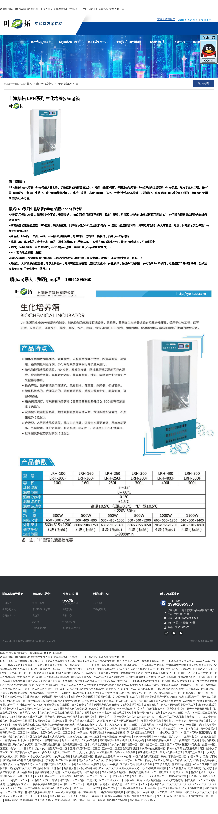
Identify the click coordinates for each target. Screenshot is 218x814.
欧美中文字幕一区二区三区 (17, 673)
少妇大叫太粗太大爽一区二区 (59, 752)
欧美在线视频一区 (83, 756)
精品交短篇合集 (198, 665)
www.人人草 (203, 661)
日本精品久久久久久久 (182, 661)
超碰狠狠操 (131, 665)
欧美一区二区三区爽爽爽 (39, 688)
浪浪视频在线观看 (148, 752)
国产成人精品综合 (72, 772)
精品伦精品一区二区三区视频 (89, 800)
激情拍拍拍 (204, 676)
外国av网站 (195, 756)
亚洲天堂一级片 (194, 752)
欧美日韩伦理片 (143, 736)
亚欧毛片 (52, 692)
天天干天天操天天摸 (142, 700)
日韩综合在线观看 (176, 776)
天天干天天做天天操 (198, 708)
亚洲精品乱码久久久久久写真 (17, 744)
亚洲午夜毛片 (192, 736)
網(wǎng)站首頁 (41, 42)
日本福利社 (151, 788)
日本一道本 (6, 661)
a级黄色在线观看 (207, 704)
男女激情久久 (157, 784)
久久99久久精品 (44, 800)
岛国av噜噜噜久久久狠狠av (139, 796)
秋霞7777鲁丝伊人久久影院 (35, 756)
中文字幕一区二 (127, 688)
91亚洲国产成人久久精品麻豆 (71, 708)
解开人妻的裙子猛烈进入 (70, 673)
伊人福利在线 (25, 772)
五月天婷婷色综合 (173, 780)
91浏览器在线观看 (52, 661)
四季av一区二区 (134, 760)
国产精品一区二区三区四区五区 (92, 776)
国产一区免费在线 (167, 696)
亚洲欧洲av (98, 712)
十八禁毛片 (195, 776)
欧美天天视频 (87, 716)
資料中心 (67, 615)
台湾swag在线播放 (125, 752)
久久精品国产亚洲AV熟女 (169, 688)
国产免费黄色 (92, 772)
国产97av (177, 732)
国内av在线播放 (135, 676)
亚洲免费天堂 (67, 712)
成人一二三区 (92, 736)
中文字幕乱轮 (65, 776)
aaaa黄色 (148, 680)
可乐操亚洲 (29, 665)
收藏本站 (206, 19)
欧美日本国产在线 (149, 684)
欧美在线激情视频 (115, 732)
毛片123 (66, 740)
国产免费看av (208, 728)
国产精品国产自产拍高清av (100, 680)
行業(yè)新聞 (99, 609)
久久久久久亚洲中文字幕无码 (123, 768)
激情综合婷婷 (137, 740)
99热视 (101, 720)
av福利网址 (149, 792)
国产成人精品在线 (170, 788)
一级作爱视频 (110, 736)
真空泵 (35, 615)
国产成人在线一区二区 (30, 716)
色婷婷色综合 (199, 772)
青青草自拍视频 (181, 764)
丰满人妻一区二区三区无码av (103, 780)
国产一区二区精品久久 (184, 692)
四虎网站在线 (20, 724)
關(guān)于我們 (69, 42)
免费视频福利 (121, 696)
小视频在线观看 (99, 744)
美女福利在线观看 (72, 680)
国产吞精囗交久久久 (11, 688)
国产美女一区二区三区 (82, 665)
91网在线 (82, 732)
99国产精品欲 (43, 720)
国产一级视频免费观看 (48, 744)
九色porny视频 (110, 764)
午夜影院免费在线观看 (160, 740)
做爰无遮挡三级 (59, 665)
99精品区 (85, 796)
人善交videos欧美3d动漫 (14, 692)
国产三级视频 (33, 788)
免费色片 (42, 665)
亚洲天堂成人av (106, 668)
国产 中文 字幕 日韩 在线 (116, 692)
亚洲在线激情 (18, 728)
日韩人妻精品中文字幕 (152, 665)
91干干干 (30, 796)
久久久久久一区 (49, 712)
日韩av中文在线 (121, 776)
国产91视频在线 (36, 700)
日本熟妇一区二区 (17, 780)
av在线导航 (207, 688)
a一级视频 (95, 788)
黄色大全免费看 (110, 673)
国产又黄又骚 (61, 696)
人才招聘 (179, 42)
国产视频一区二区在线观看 (161, 676)
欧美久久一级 (181, 772)
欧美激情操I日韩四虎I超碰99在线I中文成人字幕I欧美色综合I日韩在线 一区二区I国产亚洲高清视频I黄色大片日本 (62, 9)
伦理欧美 (90, 668)
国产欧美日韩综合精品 (143, 800)
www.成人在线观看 (66, 792)
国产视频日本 (133, 792)
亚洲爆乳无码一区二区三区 (85, 748)
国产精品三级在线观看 (57, 676)
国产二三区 (131, 724)
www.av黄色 (130, 684)
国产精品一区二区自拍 (72, 780)
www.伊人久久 (70, 796)
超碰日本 (60, 688)
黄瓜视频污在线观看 (21, 720)
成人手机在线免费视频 (15, 684)
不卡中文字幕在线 (188, 728)
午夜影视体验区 (187, 676)
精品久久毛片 (142, 661)
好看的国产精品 (173, 760)
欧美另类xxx (9, 716)
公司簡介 (7, 603)
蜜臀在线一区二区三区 (145, 692)
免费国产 (112, 728)
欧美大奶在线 (145, 764)
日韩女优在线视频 (37, 736)
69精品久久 (34, 732)
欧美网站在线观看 (44, 673)
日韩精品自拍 (188, 668)
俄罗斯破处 (124, 680)
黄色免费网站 (209, 740)
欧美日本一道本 (74, 661)
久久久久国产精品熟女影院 (100, 661)
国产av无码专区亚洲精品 (198, 732)
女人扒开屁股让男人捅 (187, 740)
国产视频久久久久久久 (28, 661)
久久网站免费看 (62, 756)
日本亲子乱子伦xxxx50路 (170, 724)
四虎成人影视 (58, 736)
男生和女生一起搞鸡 (175, 720)
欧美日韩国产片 (63, 728)
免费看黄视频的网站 (132, 673)
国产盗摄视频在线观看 (110, 665)
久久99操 (37, 676)
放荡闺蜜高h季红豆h (19, 784)
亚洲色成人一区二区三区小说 (59, 732)
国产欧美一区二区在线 (170, 792)
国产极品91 (192, 688)
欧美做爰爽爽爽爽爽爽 (62, 724)
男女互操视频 (63, 800)
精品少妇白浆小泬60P (17, 740)
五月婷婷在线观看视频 (111, 792)
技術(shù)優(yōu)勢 (129, 42)
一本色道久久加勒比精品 (43, 780)
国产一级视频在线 (198, 720)
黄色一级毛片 (140, 776)
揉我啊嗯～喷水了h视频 (147, 712)
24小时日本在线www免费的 (84, 764)
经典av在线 (53, 684)
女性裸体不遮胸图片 (82, 696)
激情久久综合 (160, 661)
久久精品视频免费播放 (131, 788)
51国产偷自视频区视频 (146, 756)
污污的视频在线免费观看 (141, 732)
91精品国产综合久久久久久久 (36, 708)
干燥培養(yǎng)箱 (68, 83)
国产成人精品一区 (207, 668)
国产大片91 (175, 736)
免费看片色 (70, 768)
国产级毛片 (83, 712)
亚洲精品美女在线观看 (57, 704)
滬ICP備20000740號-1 (203, 641)
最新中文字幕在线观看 (45, 784)
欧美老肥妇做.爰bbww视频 (107, 796)
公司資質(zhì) (9, 615)
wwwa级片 (189, 700)
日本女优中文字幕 (81, 704)
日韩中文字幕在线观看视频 (182, 748)
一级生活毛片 (80, 788)
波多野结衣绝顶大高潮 (48, 772)
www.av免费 (124, 756)
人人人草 (72, 688)
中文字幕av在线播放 (157, 673)
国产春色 (50, 716)
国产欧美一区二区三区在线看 (60, 760)
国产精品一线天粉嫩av (28, 752)
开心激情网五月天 (72, 668)
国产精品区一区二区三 (152, 744)
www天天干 (92, 673)
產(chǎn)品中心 (98, 42)
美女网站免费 (73, 700)
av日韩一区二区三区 (71, 784)
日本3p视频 (93, 692)
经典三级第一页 (14, 696)
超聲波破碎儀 (39, 628)
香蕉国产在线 (103, 696)
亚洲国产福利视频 (151, 720)
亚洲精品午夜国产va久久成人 (44, 668)
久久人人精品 (192, 760)
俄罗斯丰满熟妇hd (139, 772)
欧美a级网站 (210, 756)
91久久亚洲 (136, 696)
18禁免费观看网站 (131, 704)
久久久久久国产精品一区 (124, 744)
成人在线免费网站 (87, 724)
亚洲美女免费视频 (105, 756)
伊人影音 (164, 692)
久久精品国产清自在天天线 (51, 764)
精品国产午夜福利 (117, 800)
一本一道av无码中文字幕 (131, 708)
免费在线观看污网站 (110, 684)
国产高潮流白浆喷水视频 (113, 740)
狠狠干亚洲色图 (53, 768)
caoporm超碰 (37, 692)
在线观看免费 (105, 752)
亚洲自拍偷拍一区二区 (183, 673)
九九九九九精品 (86, 752)
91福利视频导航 (16, 700)
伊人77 (165, 704)
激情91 (190, 716)
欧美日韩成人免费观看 (169, 700)
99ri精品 (94, 708)
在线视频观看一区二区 (75, 744)
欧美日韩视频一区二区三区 (89, 728)
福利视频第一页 (156, 708)
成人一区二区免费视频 (172, 716)
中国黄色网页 (9, 708)
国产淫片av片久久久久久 (198, 792)
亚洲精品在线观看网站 (119, 712)
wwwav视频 (160, 736)
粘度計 (35, 621)
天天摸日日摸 (162, 764)
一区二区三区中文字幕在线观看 (158, 728)
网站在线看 (48, 788)
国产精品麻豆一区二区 (183, 704)
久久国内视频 (147, 724)
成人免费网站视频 (192, 788)
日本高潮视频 (117, 676)
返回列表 (203, 83)
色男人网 (55, 796)
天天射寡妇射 (146, 688)
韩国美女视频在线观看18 (39, 792)
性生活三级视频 (39, 724)
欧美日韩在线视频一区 (153, 748)
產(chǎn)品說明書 (71, 628)
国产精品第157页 (92, 700)
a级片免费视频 (153, 780)
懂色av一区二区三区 (95, 676)
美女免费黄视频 (33, 760)
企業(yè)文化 (9, 609)
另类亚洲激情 (25, 776)
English (182, 19)
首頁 (29, 83)
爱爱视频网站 (55, 700)
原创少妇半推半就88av (91, 768)
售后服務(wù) (69, 621)
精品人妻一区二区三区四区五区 (130, 784)
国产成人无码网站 (67, 716)
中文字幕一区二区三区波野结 (201, 712)
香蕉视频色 (96, 732)
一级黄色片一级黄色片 (98, 784)
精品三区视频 (162, 680)
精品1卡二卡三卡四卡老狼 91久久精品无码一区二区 (39, 748)
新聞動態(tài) (157, 42)
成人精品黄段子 (181, 680)
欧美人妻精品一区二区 (174, 756)
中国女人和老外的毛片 (85, 740)
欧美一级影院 (37, 684)
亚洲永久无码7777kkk (29, 704)
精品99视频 (109, 788)
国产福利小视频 (176, 708)
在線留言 (193, 19)
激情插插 (76, 676)
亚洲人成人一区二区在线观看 (123, 720)
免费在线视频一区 (189, 696)
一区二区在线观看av (205, 684)
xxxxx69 (136, 680)
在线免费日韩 (60, 720)
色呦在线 (186, 684)
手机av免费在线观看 (171, 752)
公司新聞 (97, 603)
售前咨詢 (67, 609)
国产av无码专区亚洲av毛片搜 (184, 744)
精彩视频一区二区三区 (13, 732)
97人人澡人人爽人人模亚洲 (132, 668)
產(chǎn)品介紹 (70, 603)
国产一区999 (157, 668)
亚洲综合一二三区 (173, 712)
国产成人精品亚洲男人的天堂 (44, 680)
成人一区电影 (165, 796)
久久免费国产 (157, 776)
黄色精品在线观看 (128, 728)
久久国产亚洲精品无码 (72, 692)
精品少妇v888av (154, 760)
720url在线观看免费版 (114, 772)
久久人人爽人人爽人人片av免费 (79, 684)
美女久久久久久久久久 (92, 760)
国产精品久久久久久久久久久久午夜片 (136, 716)
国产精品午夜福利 (12, 760)
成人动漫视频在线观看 (154, 768)
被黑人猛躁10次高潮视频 (19, 800)
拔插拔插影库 (152, 704)
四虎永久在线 (75, 736)
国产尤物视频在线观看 (92, 688)
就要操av (37, 740)
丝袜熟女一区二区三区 (40, 728)
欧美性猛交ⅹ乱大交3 (200, 768)
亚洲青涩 (47, 696)
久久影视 (42, 796)
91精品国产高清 (195, 724)
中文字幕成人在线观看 (82, 720)
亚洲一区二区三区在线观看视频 (120, 748)
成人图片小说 (125, 661)
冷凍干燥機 (38, 603)
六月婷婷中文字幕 (176, 665)
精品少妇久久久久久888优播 (26, 768)
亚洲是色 (149, 696)
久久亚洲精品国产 (45, 776)
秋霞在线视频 (108, 708)
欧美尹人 (111, 688)
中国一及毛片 (105, 716)
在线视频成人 (32, 696)
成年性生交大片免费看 (204, 680)
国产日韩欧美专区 (161, 772)
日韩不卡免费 (13, 665)
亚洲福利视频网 (170, 684)
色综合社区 (172, 668)
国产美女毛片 (128, 764)
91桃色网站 (163, 732)
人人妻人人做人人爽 (111, 724)
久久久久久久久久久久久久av (183, 784)
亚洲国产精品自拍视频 (107, 704)
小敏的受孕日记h (25, 764)
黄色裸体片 (24, 676)
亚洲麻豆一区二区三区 (117, 700)
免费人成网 (63, 788)
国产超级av (180, 796)
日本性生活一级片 (132, 780)
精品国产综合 (52, 740)
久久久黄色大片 (178, 768)
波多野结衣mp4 (114, 760)
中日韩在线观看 (87, 792)
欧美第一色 (125, 736)
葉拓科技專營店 (166, 19)
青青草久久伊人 (29, 712)
